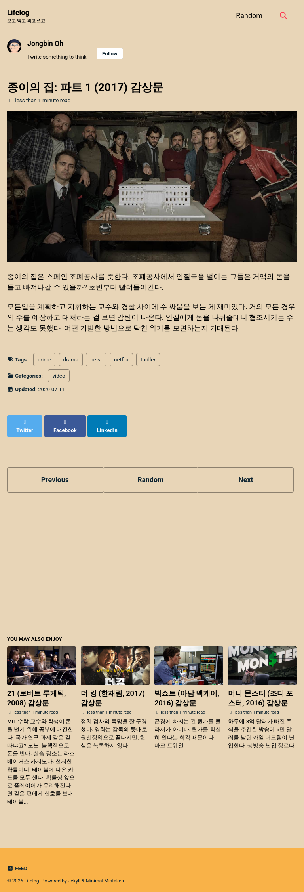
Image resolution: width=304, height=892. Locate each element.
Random (248, 15)
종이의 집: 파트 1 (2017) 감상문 (85, 87)
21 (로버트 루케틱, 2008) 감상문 (36, 691)
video (58, 377)
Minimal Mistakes (105, 874)
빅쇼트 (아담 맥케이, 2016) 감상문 (186, 691)
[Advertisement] (152, 563)
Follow (111, 53)
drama (70, 361)
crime (44, 361)
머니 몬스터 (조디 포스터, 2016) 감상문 (260, 691)
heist (96, 361)
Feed (17, 861)
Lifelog (26, 16)
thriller (148, 361)
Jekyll (74, 874)
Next (245, 473)
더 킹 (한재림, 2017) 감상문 (113, 691)
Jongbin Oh (45, 43)
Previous (55, 473)
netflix (121, 361)
